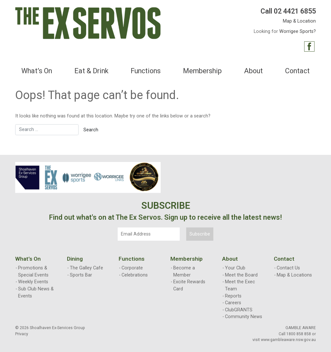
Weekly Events (33, 282)
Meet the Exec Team (240, 285)
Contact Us (288, 268)
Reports (233, 296)
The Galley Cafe (86, 268)
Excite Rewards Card (189, 285)
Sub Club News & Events (36, 292)
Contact (297, 71)
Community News (243, 316)
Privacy (21, 334)
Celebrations (135, 275)
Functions (146, 71)
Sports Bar (81, 275)
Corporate (132, 268)
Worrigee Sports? (297, 31)
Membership (202, 71)
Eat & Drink (91, 71)
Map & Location (299, 21)
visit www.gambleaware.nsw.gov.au (284, 339)
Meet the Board (241, 275)
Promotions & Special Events (33, 271)
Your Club (235, 268)
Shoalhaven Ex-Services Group (57, 328)
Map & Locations (294, 275)
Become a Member (184, 271)
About (253, 71)
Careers (233, 303)
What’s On (36, 71)
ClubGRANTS (238, 310)
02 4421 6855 (295, 11)
